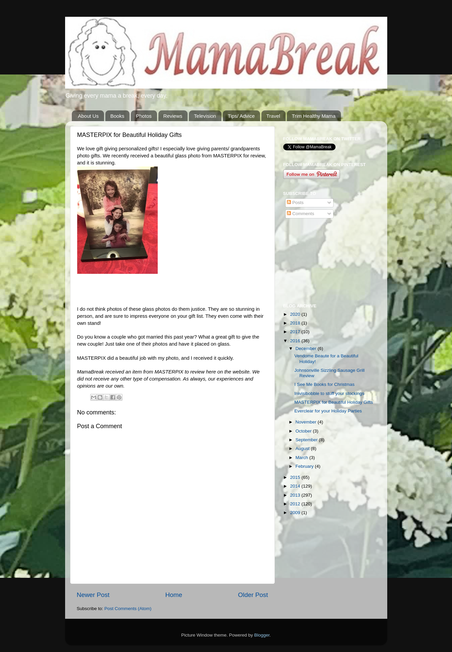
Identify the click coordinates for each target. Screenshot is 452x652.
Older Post (253, 594)
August (303, 448)
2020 (295, 314)
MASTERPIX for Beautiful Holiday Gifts (333, 402)
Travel (273, 116)
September (307, 439)
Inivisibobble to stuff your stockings (329, 393)
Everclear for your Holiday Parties (328, 410)
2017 (295, 331)
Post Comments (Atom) (127, 608)
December (307, 348)
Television (205, 116)
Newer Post (93, 594)
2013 (295, 495)
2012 (295, 503)
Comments (300, 213)
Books (117, 116)
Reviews (173, 116)
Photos (144, 116)
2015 (295, 477)
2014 (295, 486)
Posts (295, 202)
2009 (295, 512)
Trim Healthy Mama (314, 116)
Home (173, 594)
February (305, 466)
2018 (295, 322)
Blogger (262, 635)
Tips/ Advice (241, 116)
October (304, 431)
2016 (295, 340)
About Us (88, 116)
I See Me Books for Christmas (324, 384)
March (302, 457)
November (307, 421)
